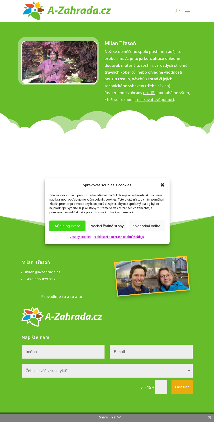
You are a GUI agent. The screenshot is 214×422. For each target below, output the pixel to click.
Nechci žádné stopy (107, 226)
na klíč (149, 92)
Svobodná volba (146, 226)
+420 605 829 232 (40, 279)
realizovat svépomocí (154, 99)
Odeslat (182, 386)
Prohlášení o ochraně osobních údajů (119, 237)
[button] (162, 185)
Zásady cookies (80, 237)
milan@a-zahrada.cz (42, 271)
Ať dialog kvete (67, 226)
